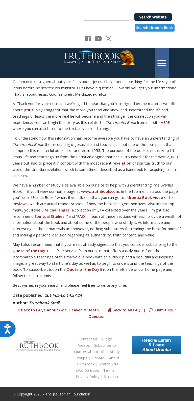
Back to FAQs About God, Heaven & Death (58, 309)
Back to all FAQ (124, 309)
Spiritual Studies (49, 216)
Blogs (107, 338)
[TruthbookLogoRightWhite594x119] (97, 63)
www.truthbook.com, (100, 191)
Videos (84, 345)
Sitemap (111, 376)
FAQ (81, 216)
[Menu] (162, 63)
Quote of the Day (29, 250)
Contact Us (88, 338)
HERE (165, 122)
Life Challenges (55, 209)
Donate (98, 357)
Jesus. (29, 109)
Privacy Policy (88, 376)
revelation (121, 163)
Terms (109, 370)
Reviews (20, 203)
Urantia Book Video (145, 197)
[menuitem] (162, 63)
